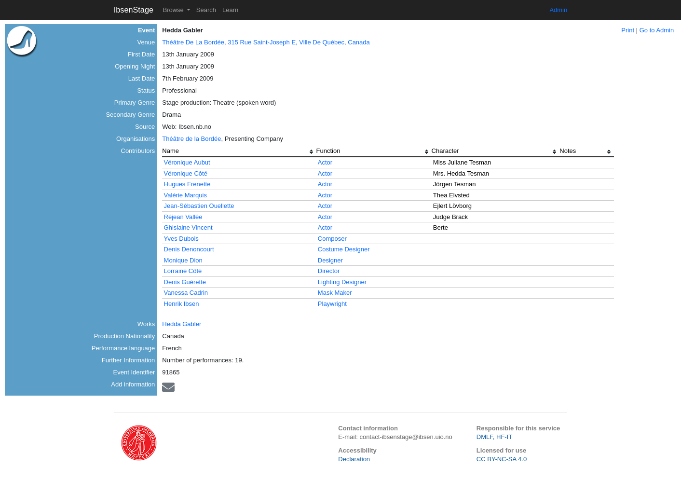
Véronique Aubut (187, 162)
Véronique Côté (185, 173)
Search (206, 10)
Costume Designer (344, 249)
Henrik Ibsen (181, 303)
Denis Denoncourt (189, 249)
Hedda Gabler (181, 324)
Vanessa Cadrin (186, 292)
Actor (325, 162)
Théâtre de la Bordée (191, 138)
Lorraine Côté (183, 271)
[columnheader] (239, 152)
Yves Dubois (181, 238)
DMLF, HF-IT (494, 436)
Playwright (332, 303)
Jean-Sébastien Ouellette (199, 205)
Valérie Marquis (185, 195)
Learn (230, 10)
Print (627, 30)
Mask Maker (335, 292)
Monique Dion (183, 260)
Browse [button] (174, 10)
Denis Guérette (185, 282)
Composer (332, 238)
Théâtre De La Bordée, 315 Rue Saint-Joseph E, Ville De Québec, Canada (265, 42)
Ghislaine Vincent (188, 227)
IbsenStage (133, 9)
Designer (330, 260)
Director (329, 271)
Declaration (354, 459)
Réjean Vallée (183, 216)
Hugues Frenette (187, 184)
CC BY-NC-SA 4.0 (502, 459)
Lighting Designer (342, 282)
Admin (558, 10)
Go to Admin (657, 30)
